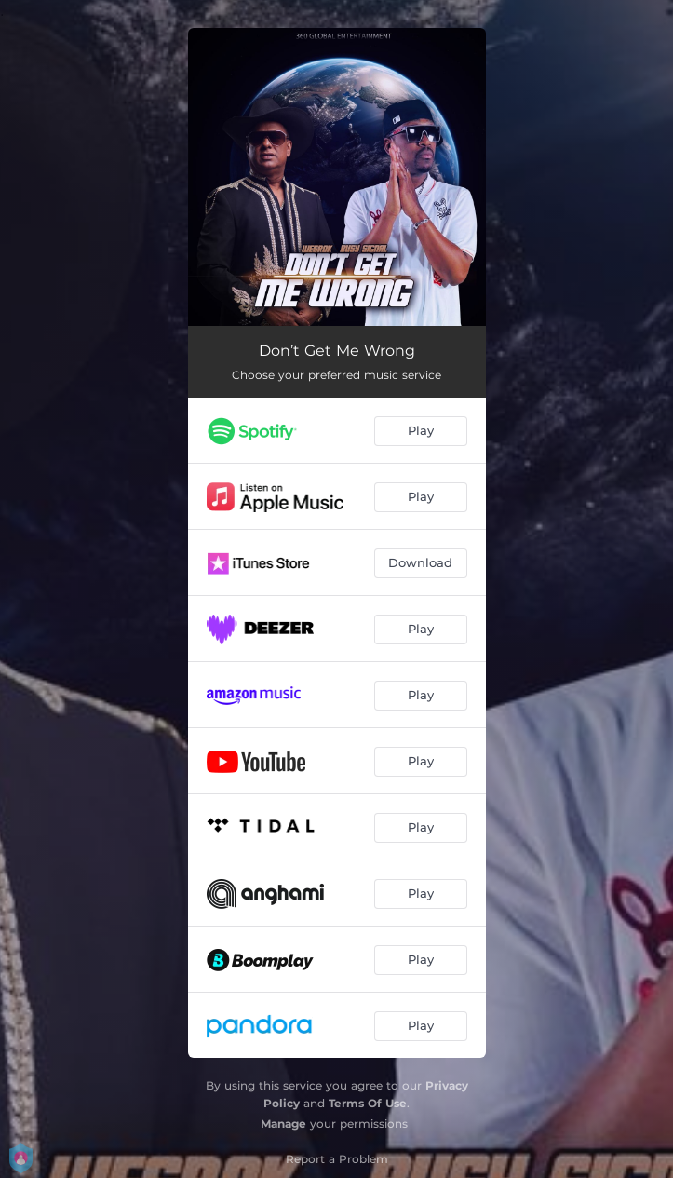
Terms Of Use (368, 1103)
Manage (283, 1124)
